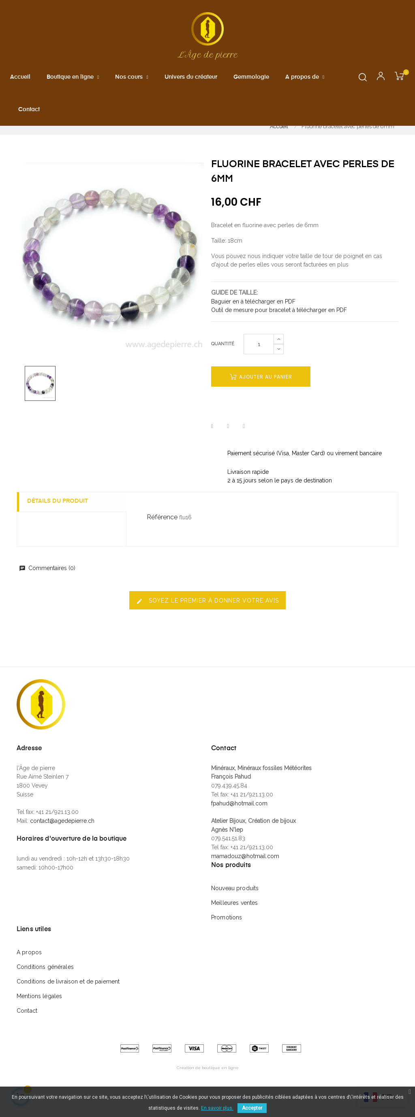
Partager (212, 445)
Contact (27, 1030)
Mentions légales (39, 1016)
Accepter (252, 1108)
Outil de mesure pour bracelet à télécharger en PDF (279, 330)
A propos (29, 972)
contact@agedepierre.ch (62, 840)
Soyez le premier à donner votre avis (207, 620)
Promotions (226, 937)
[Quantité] (259, 364)
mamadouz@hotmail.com (245, 875)
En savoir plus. (217, 1108)
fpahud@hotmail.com (239, 823)
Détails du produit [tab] (59, 521)
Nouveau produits (235, 908)
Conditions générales (45, 987)
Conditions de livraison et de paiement (68, 1001)
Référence (162, 536)
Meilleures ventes (234, 922)
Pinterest (244, 445)
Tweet (228, 445)
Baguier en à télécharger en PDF (253, 321)
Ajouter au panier (261, 396)
